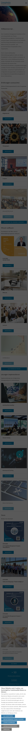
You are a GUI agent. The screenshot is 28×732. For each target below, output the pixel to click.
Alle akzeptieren (8, 716)
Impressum (6, 729)
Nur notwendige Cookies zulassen (13, 719)
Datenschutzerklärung (10, 726)
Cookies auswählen (9, 722)
